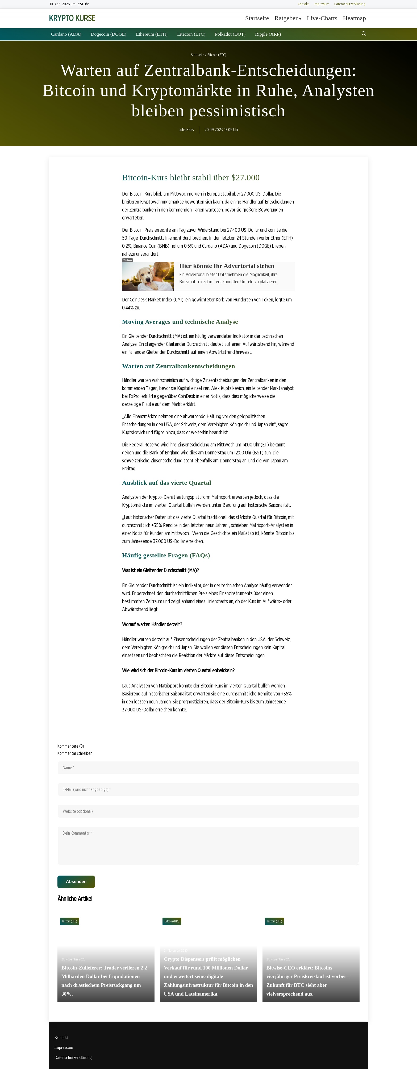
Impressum (321, 4)
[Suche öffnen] (364, 34)
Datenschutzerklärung (349, 4)
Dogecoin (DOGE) (108, 34)
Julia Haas (186, 129)
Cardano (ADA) (66, 34)
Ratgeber (286, 18)
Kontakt (303, 4)
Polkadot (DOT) (230, 34)
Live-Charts (322, 18)
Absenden (76, 881)
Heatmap (354, 18)
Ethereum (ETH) (152, 34)
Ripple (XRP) (268, 34)
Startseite (257, 18)
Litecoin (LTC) (191, 34)
